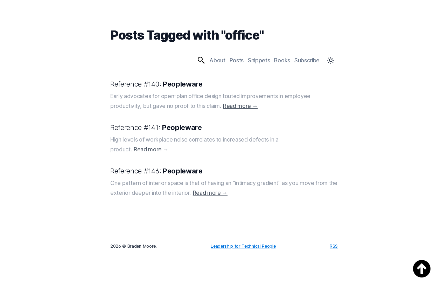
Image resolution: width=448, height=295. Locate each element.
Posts (237, 60)
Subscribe (307, 60)
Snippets (259, 60)
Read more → (240, 105)
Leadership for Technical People (243, 246)
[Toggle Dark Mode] (331, 60)
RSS (334, 246)
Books (282, 60)
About (217, 60)
